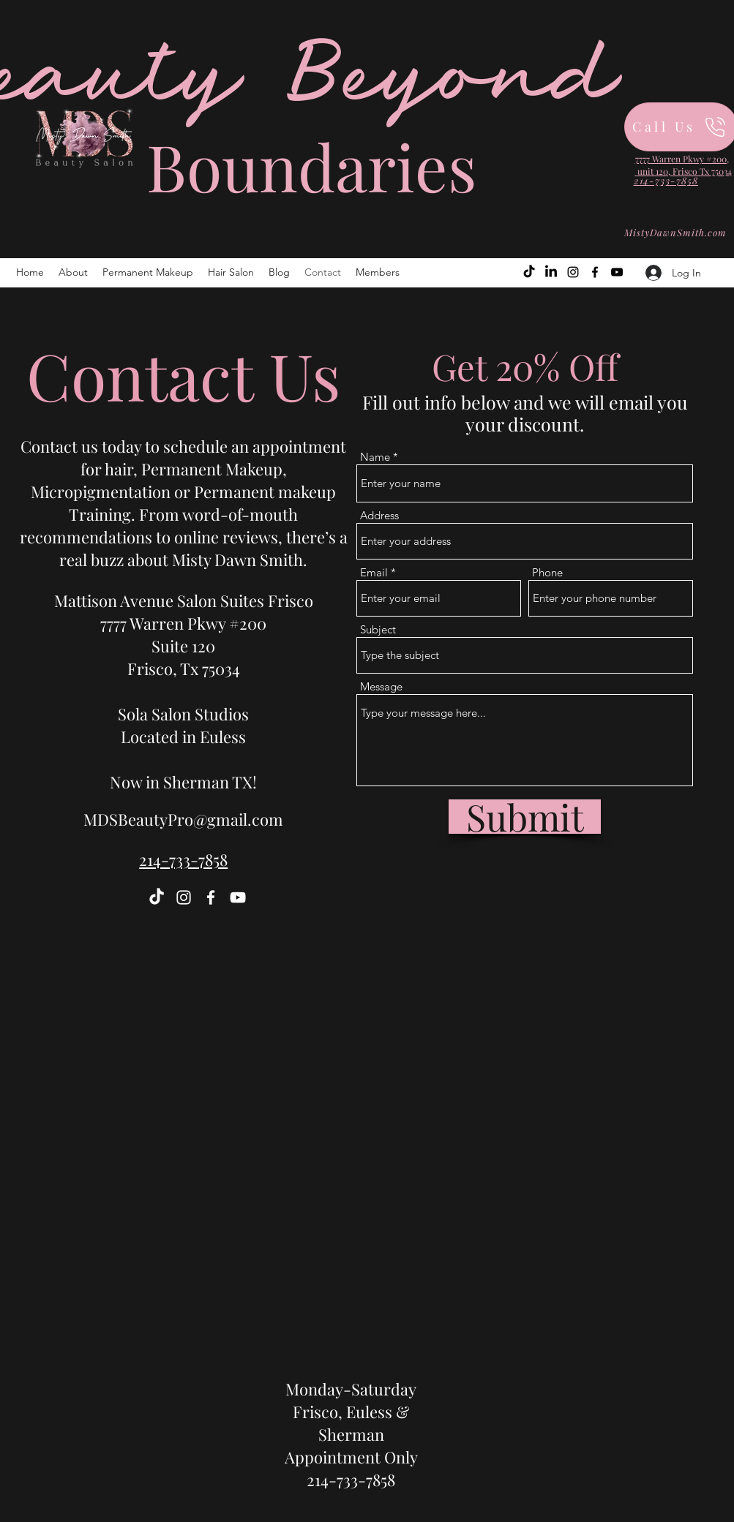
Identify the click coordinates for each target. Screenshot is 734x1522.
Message (381, 686)
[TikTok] (529, 272)
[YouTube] (617, 272)
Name (375, 456)
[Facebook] (595, 272)
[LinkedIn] (551, 272)
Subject (378, 629)
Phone (547, 572)
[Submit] (525, 816)
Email (374, 572)
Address (379, 515)
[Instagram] (573, 272)
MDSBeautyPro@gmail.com (183, 819)
